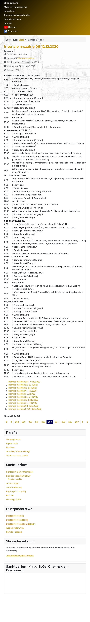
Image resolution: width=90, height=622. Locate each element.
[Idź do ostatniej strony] (87, 422)
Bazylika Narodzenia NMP (18, 475)
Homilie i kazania (14, 531)
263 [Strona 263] (50, 421)
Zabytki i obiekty (15, 479)
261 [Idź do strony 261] (36, 421)
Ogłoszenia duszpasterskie (17, 15)
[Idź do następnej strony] (82, 422)
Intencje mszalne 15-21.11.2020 (22, 387)
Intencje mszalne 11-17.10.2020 (22, 402)
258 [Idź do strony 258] (17, 421)
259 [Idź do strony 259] (23, 421)
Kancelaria (9, 11)
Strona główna (11, 3)
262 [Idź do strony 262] (43, 421)
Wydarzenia (12, 443)
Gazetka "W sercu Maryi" (18, 451)
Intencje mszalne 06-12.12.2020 (31, 46)
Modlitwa (10, 447)
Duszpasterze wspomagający (20, 523)
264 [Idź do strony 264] (57, 421)
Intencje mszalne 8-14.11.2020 (22, 390)
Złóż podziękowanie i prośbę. (20, 555)
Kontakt (8, 23)
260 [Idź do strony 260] (30, 421)
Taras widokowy (14, 487)
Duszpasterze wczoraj (17, 519)
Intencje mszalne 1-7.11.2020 (21, 393)
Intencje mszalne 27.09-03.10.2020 (24, 409)
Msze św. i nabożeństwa (15, 7)
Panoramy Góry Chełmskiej (19, 471)
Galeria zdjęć (12, 483)
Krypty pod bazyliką (16, 491)
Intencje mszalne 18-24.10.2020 (23, 399)
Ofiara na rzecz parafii (17, 455)
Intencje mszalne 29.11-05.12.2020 (24, 381)
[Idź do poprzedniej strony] (11, 422)
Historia (10, 495)
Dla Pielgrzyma (13, 499)
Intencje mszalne (12, 19)
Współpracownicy (15, 527)
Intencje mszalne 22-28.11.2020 (23, 384)
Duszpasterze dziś (15, 515)
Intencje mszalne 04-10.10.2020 (23, 406)
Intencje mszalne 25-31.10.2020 (23, 396)
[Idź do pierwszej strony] (6, 422)
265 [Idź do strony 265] (63, 421)
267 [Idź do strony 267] (77, 421)
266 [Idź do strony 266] (70, 421)
